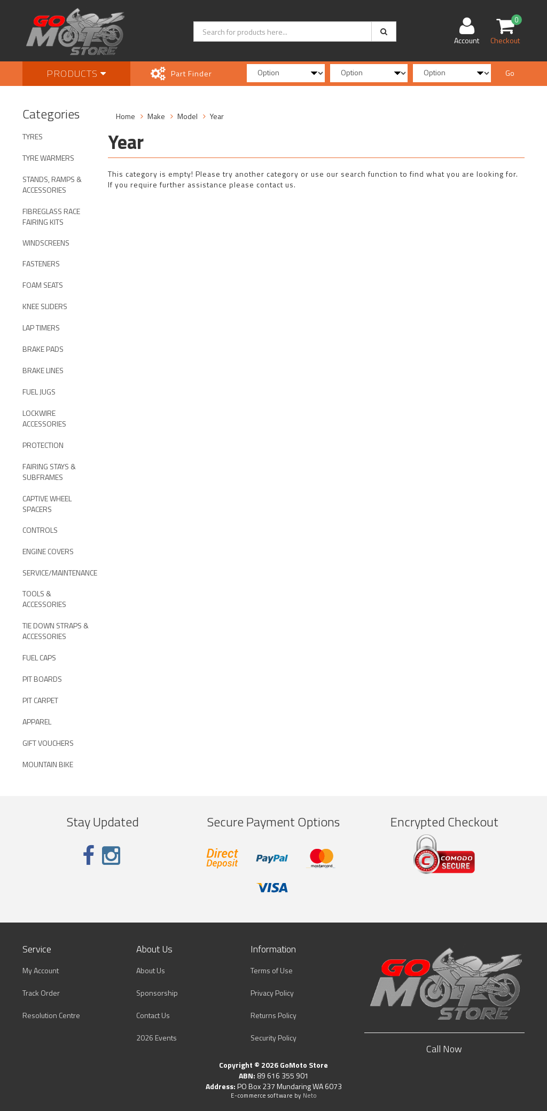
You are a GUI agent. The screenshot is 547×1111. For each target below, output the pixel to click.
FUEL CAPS (39, 657)
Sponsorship (157, 992)
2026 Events (156, 1037)
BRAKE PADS (43, 348)
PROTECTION (43, 445)
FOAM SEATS (42, 284)
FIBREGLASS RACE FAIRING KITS (51, 216)
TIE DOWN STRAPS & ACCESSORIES (55, 631)
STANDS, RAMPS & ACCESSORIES (52, 184)
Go (509, 72)
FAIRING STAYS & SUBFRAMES (49, 472)
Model (187, 116)
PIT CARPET (40, 700)
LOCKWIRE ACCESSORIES (44, 418)
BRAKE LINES (43, 370)
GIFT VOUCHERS (48, 742)
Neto (310, 1095)
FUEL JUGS (39, 391)
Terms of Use (272, 970)
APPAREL (36, 721)
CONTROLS (40, 529)
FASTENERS (41, 263)
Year (217, 116)
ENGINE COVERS (48, 551)
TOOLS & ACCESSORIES (44, 599)
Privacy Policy (272, 992)
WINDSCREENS (45, 242)
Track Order (41, 992)
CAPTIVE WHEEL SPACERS (47, 504)
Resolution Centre (51, 1015)
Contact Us (153, 1015)
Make (156, 116)
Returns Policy (273, 1015)
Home (125, 116)
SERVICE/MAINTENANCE (59, 572)
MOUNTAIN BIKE (47, 764)
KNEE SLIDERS (44, 306)
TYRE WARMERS (48, 157)
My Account (40, 970)
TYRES (32, 136)
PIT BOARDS (42, 678)
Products (76, 73)
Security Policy (273, 1037)
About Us (150, 970)
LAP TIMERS (41, 327)
